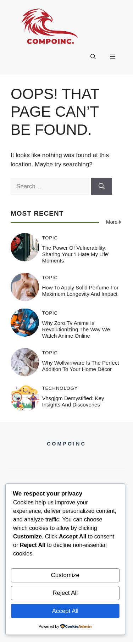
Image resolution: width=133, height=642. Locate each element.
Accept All (65, 611)
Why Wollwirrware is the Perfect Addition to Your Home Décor (80, 366)
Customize (65, 575)
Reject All (65, 593)
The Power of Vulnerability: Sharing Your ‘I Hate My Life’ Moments (75, 254)
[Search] (101, 186)
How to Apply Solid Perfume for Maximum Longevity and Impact (80, 290)
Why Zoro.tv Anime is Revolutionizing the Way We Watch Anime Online (76, 329)
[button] (93, 56)
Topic (50, 238)
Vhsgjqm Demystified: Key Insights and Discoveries (73, 401)
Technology (60, 388)
